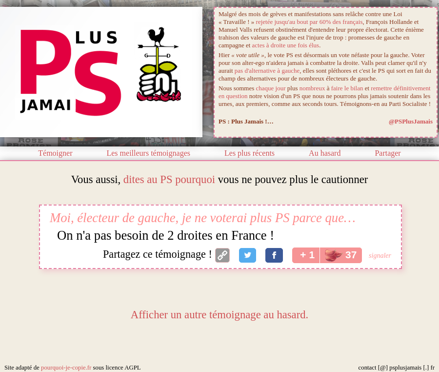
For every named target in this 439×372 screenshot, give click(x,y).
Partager (387, 153)
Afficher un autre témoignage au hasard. (219, 315)
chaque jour (271, 88)
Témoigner (55, 153)
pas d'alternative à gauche (267, 70)
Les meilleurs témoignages (148, 153)
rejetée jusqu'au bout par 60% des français (309, 21)
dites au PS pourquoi (169, 179)
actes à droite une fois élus (285, 45)
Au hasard (324, 153)
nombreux (312, 88)
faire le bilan (347, 88)
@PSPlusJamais (411, 121)
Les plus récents (249, 153)
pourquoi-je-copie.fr (66, 367)
